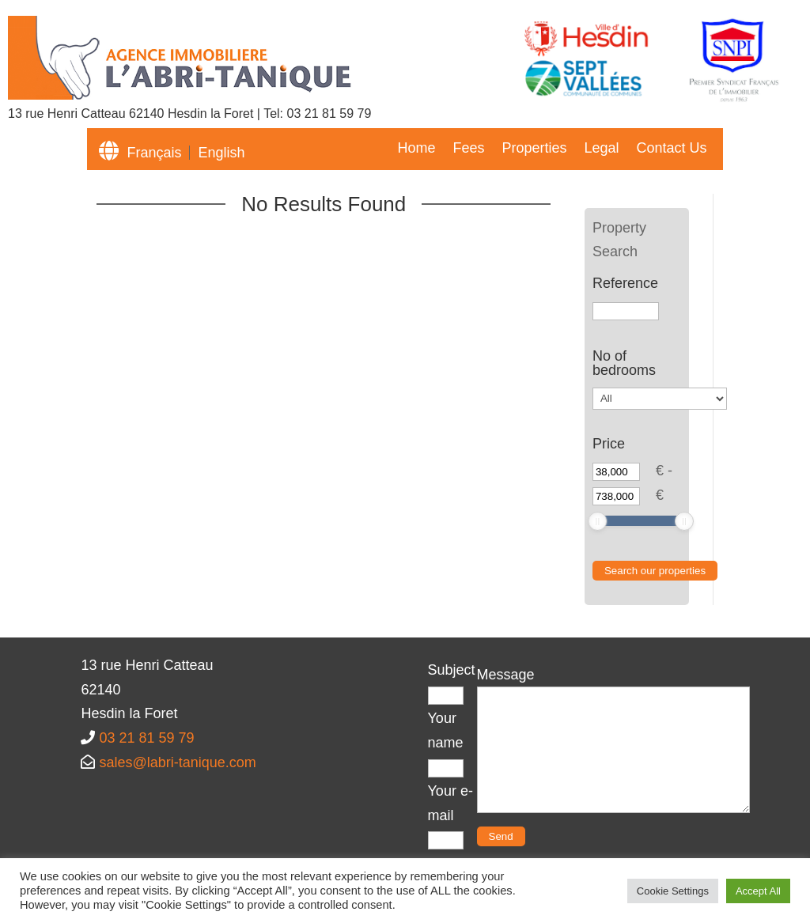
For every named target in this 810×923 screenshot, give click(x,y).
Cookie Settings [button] (673, 891)
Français (154, 153)
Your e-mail (450, 815)
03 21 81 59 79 (329, 113)
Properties (534, 149)
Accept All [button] (758, 891)
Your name (446, 742)
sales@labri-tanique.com (177, 762)
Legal (601, 149)
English (221, 153)
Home (416, 149)
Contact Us (672, 149)
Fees (468, 149)
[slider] (597, 521)
